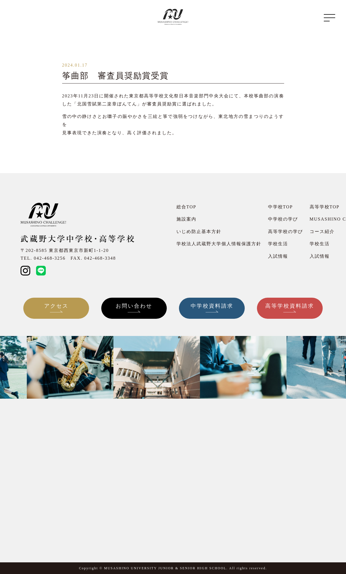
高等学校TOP (325, 206)
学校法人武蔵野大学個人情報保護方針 (218, 243)
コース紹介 (322, 231)
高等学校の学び (285, 231)
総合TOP (186, 206)
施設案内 (186, 219)
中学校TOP (280, 206)
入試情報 (278, 256)
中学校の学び (283, 219)
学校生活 (278, 243)
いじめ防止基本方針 (198, 231)
